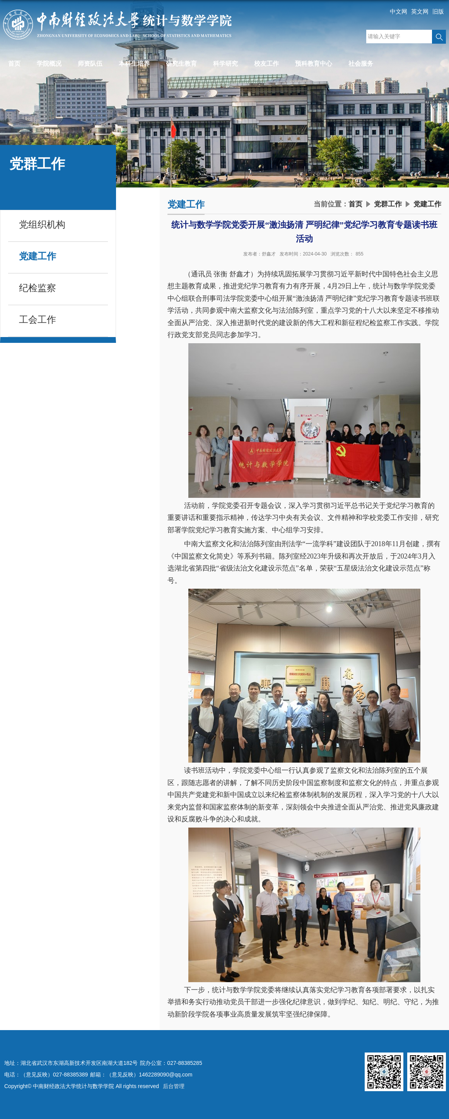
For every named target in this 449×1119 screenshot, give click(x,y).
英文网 (420, 11)
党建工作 (427, 204)
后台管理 (173, 1086)
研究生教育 (181, 63)
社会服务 (360, 63)
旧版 (438, 11)
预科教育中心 (313, 63)
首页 (14, 63)
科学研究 (225, 63)
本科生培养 (134, 63)
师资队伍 (90, 63)
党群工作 (388, 204)
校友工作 (266, 63)
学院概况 (49, 63)
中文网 (398, 11)
